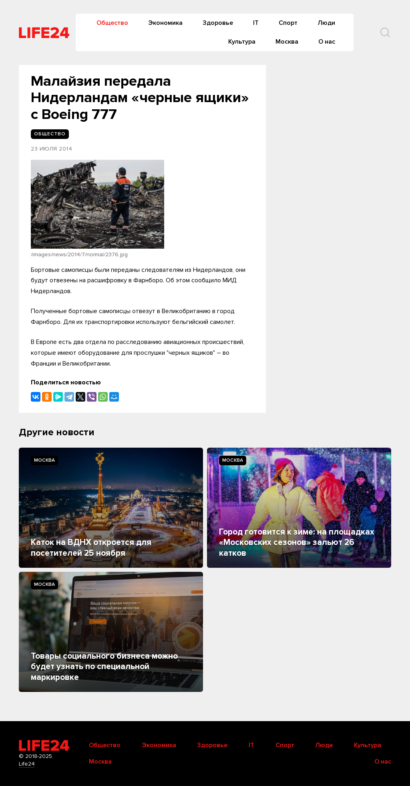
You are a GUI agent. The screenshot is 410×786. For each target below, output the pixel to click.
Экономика (165, 23)
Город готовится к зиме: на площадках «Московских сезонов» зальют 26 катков (296, 542)
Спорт (288, 23)
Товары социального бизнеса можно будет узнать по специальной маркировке (104, 666)
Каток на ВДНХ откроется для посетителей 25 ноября (91, 547)
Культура (241, 42)
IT (256, 23)
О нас (326, 42)
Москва (286, 42)
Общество (112, 23)
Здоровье (218, 23)
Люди (326, 23)
